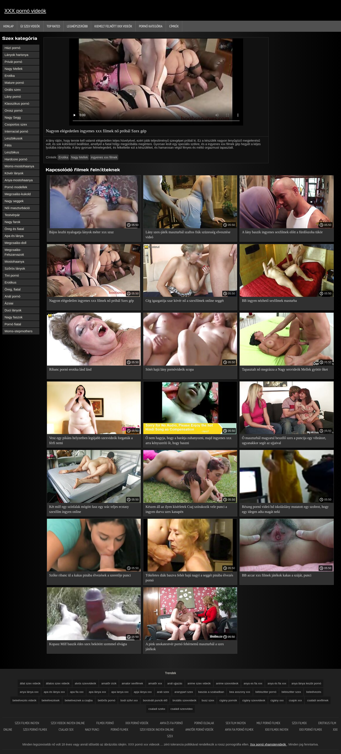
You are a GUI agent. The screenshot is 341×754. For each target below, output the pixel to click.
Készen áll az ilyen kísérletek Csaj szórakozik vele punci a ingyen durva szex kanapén (186, 509)
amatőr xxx (155, 683)
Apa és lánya (14, 236)
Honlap (8, 26)
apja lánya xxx (143, 692)
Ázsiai (9, 303)
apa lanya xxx (120, 692)
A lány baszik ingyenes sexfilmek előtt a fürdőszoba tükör (282, 232)
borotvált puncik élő (155, 700)
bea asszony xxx (239, 692)
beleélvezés (313, 692)
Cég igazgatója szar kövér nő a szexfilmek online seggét (184, 300)
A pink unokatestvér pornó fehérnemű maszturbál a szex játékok (184, 646)
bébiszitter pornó (266, 692)
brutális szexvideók (184, 700)
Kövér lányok (14, 173)
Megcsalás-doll (15, 243)
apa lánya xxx (97, 692)
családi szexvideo (181, 708)
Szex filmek (300, 723)
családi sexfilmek (317, 700)
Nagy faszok (14, 317)
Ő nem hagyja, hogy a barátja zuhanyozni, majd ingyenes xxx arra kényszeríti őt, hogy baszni (188, 440)
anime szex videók (199, 683)
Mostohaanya (14, 261)
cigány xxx (277, 700)
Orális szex (13, 89)
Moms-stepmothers (18, 331)
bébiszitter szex (291, 692)
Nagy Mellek (14, 69)
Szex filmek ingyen (27, 723)
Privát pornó (13, 62)
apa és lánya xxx (54, 692)
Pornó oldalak (204, 723)
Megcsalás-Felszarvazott (14, 252)
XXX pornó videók (25, 11)
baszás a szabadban (211, 692)
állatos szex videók (58, 683)
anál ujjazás (174, 683)
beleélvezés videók (25, 700)
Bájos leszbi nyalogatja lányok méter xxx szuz (81, 232)
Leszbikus (12, 152)
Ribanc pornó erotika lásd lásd (70, 369)
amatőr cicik (108, 683)
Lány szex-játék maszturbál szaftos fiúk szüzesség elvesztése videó (187, 234)
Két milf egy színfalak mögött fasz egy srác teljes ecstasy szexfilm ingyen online (89, 509)
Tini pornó (12, 275)
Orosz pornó (14, 110)
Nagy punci (92, 729)
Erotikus (10, 282)
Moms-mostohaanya (19, 166)
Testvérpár (12, 215)
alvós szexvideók (85, 683)
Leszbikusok (14, 138)
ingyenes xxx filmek (104, 157)
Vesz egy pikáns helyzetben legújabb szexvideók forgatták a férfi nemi (91, 440)
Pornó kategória (150, 26)
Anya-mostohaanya (19, 180)
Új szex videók (30, 26)
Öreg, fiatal (12, 289)
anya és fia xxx (276, 683)
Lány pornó (13, 96)
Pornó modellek (16, 187)
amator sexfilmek (132, 683)
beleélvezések (50, 700)
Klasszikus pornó (17, 103)
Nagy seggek (14, 201)
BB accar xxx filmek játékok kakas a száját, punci (276, 575)
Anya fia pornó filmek (239, 729)
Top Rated (53, 26)
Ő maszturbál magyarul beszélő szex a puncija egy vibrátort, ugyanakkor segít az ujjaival (284, 440)
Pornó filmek (120, 729)
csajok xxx (295, 700)
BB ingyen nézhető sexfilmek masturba (269, 300)
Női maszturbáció (17, 208)
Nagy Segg (13, 117)
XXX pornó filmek (310, 729)
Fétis (8, 145)
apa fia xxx (77, 692)
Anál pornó (12, 296)
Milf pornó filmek (269, 723)
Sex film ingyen (236, 723)
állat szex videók (30, 683)
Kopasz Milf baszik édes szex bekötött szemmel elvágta (88, 644)
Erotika (10, 75)
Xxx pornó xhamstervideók (268, 744)
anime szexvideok (227, 683)
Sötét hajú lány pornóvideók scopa (169, 369)
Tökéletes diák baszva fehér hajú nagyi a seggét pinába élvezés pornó (189, 577)
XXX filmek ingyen (276, 729)
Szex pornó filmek (35, 729)
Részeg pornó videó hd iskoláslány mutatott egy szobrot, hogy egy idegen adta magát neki (285, 509)
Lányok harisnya (16, 55)
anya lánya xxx (29, 692)
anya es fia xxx (253, 683)
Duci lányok (13, 310)
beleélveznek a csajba (79, 700)
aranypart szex (183, 692)
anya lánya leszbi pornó (306, 683)
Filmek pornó (105, 723)
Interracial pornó (16, 131)
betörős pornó (106, 700)
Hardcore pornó (16, 159)
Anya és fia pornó (171, 723)
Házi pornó (12, 48)
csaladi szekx (156, 708)
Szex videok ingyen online (68, 723)
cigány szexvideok (253, 700)
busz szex (208, 700)
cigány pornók (228, 700)
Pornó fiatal (13, 324)
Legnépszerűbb (77, 26)
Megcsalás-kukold (18, 194)
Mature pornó (14, 82)
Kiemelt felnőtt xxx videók (113, 26)
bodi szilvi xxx (129, 700)
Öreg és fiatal (14, 229)
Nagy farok (12, 222)
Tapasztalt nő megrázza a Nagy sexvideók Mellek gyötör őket (285, 369)
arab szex (163, 692)
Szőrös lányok (15, 268)
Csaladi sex (66, 729)
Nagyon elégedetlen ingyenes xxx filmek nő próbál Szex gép (91, 300)
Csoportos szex (16, 124)
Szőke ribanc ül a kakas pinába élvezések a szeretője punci (90, 575)
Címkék (174, 26)
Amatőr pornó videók (199, 729)
